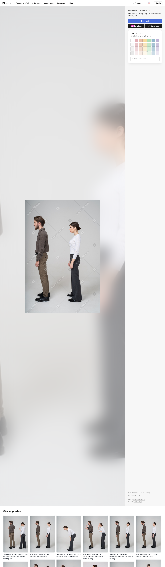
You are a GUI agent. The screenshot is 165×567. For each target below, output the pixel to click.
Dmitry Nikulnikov (139, 499)
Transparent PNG (22, 3)
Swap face (153, 26)
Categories (61, 3)
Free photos (132, 11)
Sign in (158, 3)
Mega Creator (49, 3)
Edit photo (136, 26)
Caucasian (144, 11)
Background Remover (144, 36)
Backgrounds (36, 3)
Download (145, 21)
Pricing (70, 3)
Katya (140, 502)
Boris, (136, 502)
